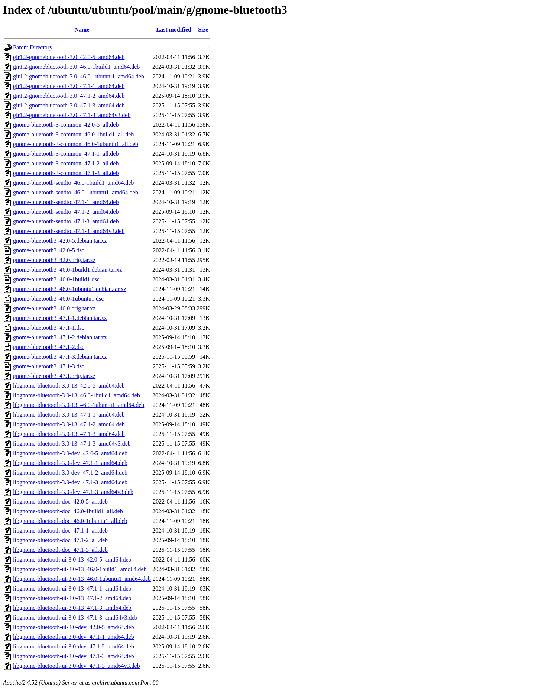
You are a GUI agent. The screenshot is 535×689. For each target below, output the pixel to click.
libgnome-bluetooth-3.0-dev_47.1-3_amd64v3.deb (73, 492)
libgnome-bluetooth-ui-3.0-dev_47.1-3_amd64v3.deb (76, 666)
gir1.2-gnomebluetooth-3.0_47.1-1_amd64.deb (68, 86)
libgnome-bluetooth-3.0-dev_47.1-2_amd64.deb (70, 472)
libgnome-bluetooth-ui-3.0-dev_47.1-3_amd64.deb (73, 656)
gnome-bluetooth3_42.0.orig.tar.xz (54, 260)
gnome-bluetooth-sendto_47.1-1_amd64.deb (66, 202)
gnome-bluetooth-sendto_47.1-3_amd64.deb (66, 221)
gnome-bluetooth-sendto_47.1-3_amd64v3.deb (68, 231)
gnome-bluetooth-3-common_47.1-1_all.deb (66, 154)
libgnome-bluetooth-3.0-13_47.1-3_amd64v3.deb (72, 443)
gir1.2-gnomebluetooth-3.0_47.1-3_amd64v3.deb (71, 115)
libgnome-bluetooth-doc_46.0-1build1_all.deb (68, 511)
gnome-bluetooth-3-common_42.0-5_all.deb (66, 125)
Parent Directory (32, 47)
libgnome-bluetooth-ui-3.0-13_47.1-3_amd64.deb (72, 608)
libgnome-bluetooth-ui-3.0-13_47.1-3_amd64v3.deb (75, 617)
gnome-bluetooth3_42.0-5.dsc (48, 250)
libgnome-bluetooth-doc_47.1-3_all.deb (60, 550)
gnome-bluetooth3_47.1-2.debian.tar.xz (60, 337)
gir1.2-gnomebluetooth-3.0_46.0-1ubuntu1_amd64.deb (78, 76)
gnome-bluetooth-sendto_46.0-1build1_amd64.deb (73, 182)
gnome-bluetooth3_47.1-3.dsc (48, 366)
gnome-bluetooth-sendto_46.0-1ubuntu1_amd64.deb (75, 192)
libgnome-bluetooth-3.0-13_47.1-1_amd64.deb (69, 414)
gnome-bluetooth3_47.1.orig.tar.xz (54, 376)
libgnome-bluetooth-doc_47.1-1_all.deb (60, 530)
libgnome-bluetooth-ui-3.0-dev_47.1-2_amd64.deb (73, 646)
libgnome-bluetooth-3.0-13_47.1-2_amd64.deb (69, 424)
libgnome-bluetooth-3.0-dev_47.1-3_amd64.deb (70, 482)
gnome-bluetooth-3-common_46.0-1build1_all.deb (73, 134)
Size (203, 29)
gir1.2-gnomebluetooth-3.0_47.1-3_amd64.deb (68, 105)
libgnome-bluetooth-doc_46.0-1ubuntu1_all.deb (70, 521)
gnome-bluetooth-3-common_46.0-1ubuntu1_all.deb (75, 144)
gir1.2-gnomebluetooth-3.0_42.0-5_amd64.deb (68, 57)
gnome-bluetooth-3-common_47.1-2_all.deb (66, 163)
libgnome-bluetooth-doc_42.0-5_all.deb (60, 501)
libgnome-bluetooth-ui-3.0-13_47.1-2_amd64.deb (72, 598)
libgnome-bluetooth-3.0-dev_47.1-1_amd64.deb (70, 463)
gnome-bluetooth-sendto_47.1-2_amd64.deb (66, 211)
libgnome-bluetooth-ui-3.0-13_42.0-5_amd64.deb (72, 559)
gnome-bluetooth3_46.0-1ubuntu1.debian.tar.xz (69, 289)
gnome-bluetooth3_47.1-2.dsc (48, 347)
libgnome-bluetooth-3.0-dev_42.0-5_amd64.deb (70, 453)
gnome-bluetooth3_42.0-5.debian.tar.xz (60, 240)
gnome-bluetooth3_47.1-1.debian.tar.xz (60, 318)
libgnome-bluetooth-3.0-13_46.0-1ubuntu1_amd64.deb (78, 405)
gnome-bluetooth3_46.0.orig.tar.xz (54, 308)
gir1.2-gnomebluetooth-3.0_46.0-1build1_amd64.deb (76, 67)
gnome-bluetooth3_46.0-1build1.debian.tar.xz (67, 269)
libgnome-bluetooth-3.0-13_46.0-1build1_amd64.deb (76, 395)
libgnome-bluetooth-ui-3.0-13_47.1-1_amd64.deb (72, 588)
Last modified (173, 29)
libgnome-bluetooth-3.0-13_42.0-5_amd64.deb (69, 385)
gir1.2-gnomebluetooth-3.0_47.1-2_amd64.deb (68, 96)
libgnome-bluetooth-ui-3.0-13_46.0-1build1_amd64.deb (80, 569)
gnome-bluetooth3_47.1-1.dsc (48, 327)
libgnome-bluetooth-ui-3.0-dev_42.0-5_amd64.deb (73, 627)
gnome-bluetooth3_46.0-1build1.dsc (56, 279)
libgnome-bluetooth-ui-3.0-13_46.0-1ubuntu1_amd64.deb (82, 579)
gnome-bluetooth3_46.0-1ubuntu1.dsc (58, 298)
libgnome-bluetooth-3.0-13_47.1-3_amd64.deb (69, 434)
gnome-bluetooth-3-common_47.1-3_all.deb (66, 173)
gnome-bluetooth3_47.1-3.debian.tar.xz (60, 356)
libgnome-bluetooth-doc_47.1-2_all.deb (60, 540)
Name (82, 29)
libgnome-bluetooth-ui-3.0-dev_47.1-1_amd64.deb (73, 637)
